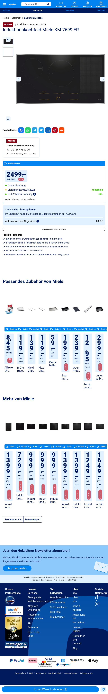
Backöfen (55, 612)
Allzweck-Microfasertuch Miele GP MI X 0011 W (8, 369)
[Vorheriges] (18, 79)
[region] (54, 79)
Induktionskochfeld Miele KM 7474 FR (65, 506)
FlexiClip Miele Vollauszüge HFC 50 (42, 369)
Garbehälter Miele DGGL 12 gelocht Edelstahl (53, 363)
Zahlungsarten (86, 673)
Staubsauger (57, 616)
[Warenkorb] (99, 4)
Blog (75, 648)
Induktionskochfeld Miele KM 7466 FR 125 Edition (54, 500)
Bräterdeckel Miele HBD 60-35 (20, 369)
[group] (21, 130)
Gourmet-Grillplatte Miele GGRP (76, 369)
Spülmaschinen (58, 607)
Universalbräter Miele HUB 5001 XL (99, 377)
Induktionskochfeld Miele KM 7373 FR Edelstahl (42, 500)
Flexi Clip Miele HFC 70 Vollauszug (31, 369)
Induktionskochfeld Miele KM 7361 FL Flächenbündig (20, 497)
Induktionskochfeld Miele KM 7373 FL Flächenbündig (31, 500)
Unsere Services (32, 591)
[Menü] (4, 4)
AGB (31, 673)
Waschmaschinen (60, 597)
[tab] (13, 519)
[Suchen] (48, 4)
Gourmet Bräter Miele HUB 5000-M (65, 377)
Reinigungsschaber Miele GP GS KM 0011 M (88, 386)
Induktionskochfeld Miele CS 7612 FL (8, 506)
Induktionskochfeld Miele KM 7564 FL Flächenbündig (77, 506)
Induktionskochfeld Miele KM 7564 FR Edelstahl (88, 506)
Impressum (41, 673)
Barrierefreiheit (54, 673)
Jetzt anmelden (17, 568)
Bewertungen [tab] (32, 519)
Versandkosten (70, 673)
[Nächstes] (102, 79)
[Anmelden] (85, 4)
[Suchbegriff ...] (33, 4)
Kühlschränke (57, 602)
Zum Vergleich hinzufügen (54, 229)
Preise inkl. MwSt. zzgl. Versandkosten (20, 199)
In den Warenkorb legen (50, 689)
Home (6, 18)
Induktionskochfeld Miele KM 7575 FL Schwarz (99, 506)
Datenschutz (20, 673)
